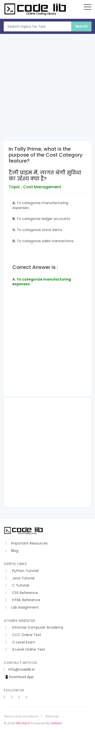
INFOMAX (23, 723)
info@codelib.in (19, 669)
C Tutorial (16, 585)
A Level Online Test (24, 649)
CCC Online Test (22, 635)
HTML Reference (22, 600)
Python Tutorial (21, 570)
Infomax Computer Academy (33, 627)
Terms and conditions (21, 716)
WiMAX (56, 723)
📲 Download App (19, 677)
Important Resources (26, 543)
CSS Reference (21, 593)
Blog (11, 550)
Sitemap (52, 716)
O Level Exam (19, 642)
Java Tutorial (19, 578)
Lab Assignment (21, 607)
